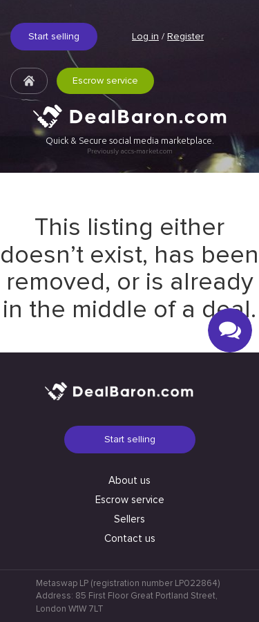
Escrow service (105, 80)
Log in (145, 36)
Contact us (129, 538)
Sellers (129, 519)
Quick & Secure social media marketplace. (130, 145)
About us (129, 480)
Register (185, 36)
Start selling (53, 36)
